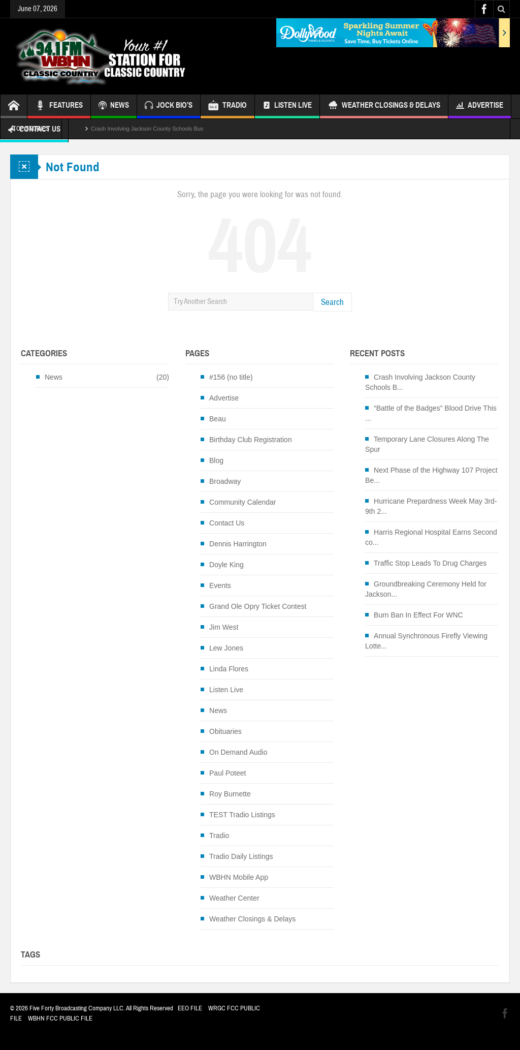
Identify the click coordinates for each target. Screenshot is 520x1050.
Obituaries (225, 731)
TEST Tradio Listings (242, 815)
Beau (217, 419)
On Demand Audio (238, 752)
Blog (216, 460)
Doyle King (226, 565)
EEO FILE (190, 1008)
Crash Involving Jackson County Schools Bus (147, 129)
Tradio (219, 835)
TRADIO (227, 106)
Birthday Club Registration (250, 440)
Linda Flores (228, 669)
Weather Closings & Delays (384, 106)
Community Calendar (242, 502)
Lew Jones (226, 648)
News (53, 377)
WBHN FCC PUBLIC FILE (60, 1018)
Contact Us (226, 523)
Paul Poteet (227, 773)
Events (220, 585)
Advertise (479, 106)
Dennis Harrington (238, 544)
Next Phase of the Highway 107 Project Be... (431, 475)
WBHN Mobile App (238, 877)
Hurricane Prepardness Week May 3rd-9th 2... (431, 506)
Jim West (223, 627)
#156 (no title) (231, 377)
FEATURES (58, 106)
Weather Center (234, 898)
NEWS (114, 106)
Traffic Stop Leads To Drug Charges (430, 563)
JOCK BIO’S (168, 106)
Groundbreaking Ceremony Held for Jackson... (425, 589)
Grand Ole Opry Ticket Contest (257, 606)
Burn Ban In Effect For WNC (418, 615)
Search (332, 302)
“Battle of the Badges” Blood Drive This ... (431, 413)
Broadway (225, 481)
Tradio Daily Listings (241, 856)
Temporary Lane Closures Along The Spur (427, 444)
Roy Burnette (230, 794)
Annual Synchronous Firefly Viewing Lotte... (426, 641)
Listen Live (287, 106)
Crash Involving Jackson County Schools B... (420, 382)
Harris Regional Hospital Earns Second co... (431, 537)
